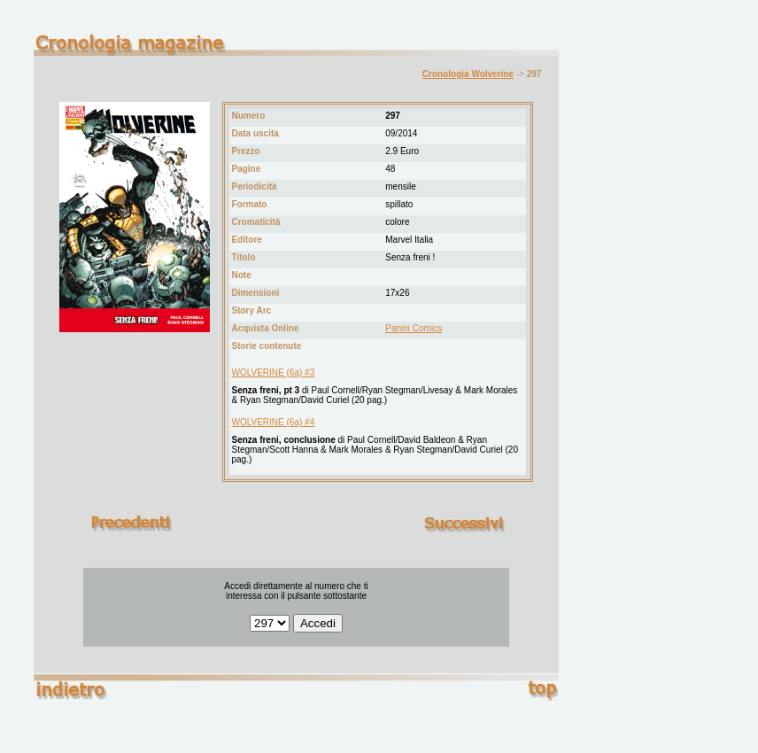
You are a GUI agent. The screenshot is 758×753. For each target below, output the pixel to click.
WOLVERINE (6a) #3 (272, 372)
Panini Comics (413, 328)
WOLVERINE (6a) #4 (272, 422)
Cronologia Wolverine (468, 74)
